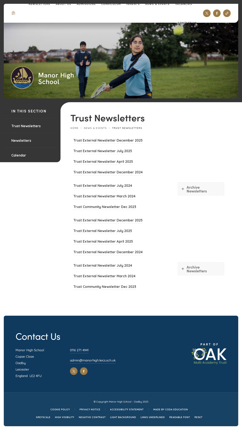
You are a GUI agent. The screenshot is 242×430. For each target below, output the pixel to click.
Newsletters (21, 140)
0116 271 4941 (79, 350)
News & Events (95, 128)
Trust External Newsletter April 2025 (103, 162)
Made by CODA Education (170, 409)
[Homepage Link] (13, 14)
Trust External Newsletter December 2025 (108, 141)
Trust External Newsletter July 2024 (102, 186)
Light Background (123, 417)
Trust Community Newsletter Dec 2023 (104, 207)
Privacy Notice (90, 409)
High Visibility (64, 417)
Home (75, 128)
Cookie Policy (60, 409)
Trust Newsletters (26, 126)
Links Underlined (153, 417)
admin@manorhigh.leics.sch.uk (93, 360)
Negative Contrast (92, 417)
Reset (198, 417)
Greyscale (43, 417)
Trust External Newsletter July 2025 (102, 151)
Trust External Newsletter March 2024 (104, 196)
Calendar (18, 155)
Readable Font (179, 417)
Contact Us (187, 22)
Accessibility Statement (127, 409)
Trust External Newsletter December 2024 (108, 172)
